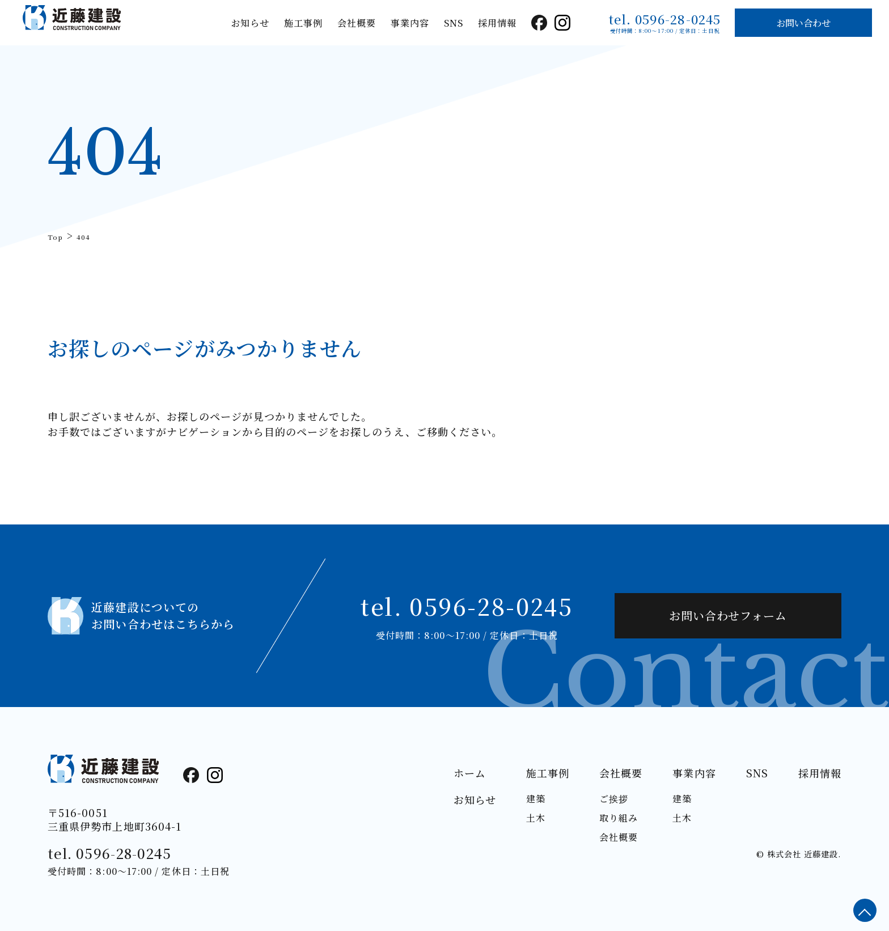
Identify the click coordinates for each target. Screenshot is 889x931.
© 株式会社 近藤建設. (798, 854)
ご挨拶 (613, 798)
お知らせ (250, 22)
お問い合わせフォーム (728, 615)
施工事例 (303, 22)
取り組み (618, 817)
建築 (535, 798)
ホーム (470, 772)
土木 (535, 817)
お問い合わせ (803, 22)
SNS (453, 22)
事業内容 (410, 22)
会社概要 (356, 22)
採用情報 (497, 22)
